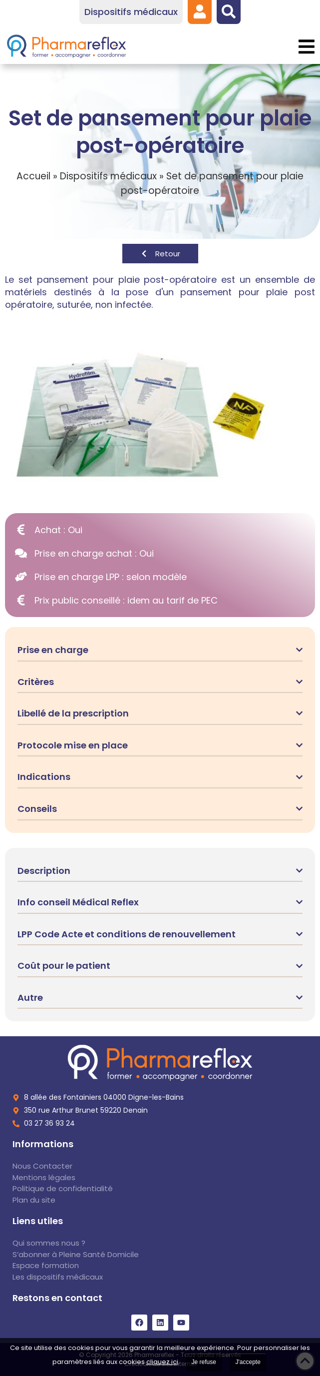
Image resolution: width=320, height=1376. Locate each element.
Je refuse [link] (204, 1362)
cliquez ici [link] (162, 1362)
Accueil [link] (33, 176)
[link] (200, 11)
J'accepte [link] (248, 1362)
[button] (306, 46)
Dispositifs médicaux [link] (108, 176)
